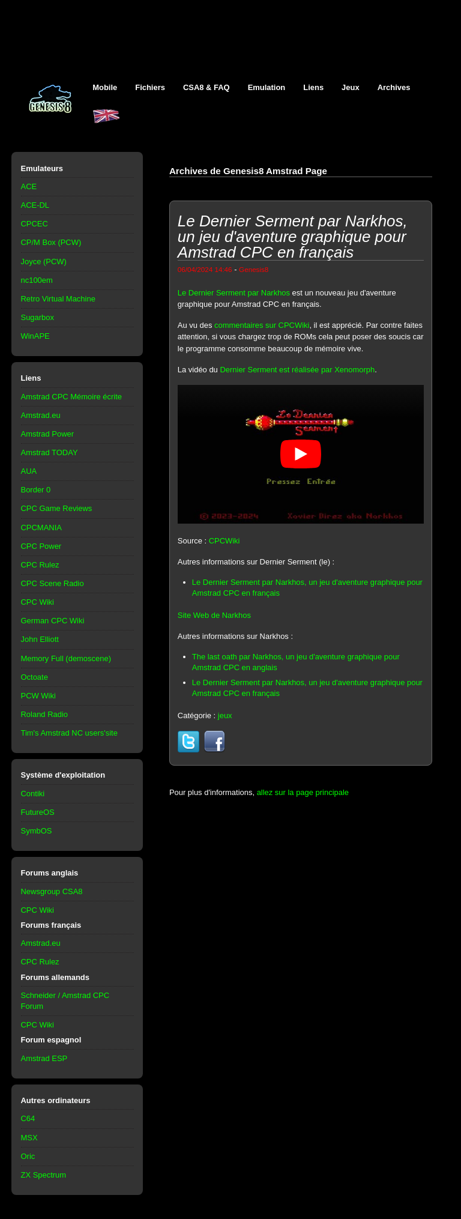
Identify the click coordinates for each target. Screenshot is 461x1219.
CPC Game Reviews (56, 508)
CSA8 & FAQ (206, 87)
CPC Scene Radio (52, 583)
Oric (28, 1156)
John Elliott (40, 639)
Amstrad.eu (41, 415)
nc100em (37, 280)
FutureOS (38, 812)
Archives (394, 87)
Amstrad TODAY (49, 452)
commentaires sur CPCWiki (261, 325)
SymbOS (36, 830)
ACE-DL (35, 205)
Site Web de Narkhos (214, 615)
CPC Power (41, 546)
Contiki (33, 793)
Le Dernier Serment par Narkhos (234, 292)
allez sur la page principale (303, 792)
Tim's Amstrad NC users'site (69, 732)
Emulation (267, 87)
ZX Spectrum (44, 1174)
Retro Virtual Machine (58, 298)
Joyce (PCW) (44, 261)
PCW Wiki (38, 695)
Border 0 (36, 489)
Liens (313, 87)
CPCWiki (224, 540)
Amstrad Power (47, 433)
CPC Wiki (37, 601)
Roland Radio (44, 714)
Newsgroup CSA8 (52, 891)
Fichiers (150, 87)
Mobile (104, 87)
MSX (29, 1137)
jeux (225, 715)
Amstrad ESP (44, 1058)
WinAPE (35, 335)
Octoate (34, 677)
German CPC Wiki (53, 620)
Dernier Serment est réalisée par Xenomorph (297, 369)
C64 (28, 1118)
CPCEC (34, 223)
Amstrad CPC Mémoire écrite (71, 396)
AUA (29, 471)
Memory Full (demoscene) (66, 658)
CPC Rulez (40, 564)
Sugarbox (37, 317)
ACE (29, 186)
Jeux (351, 87)
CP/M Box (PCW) (51, 242)
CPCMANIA (41, 527)
